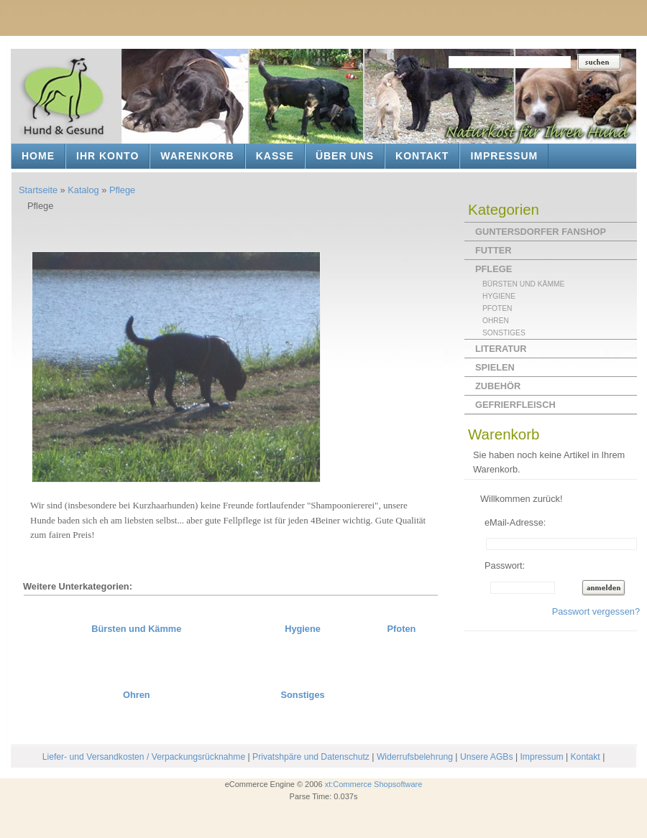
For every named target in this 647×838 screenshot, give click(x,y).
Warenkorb (197, 156)
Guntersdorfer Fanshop (540, 231)
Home (38, 156)
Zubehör (497, 386)
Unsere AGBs (486, 757)
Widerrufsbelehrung (415, 757)
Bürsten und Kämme (136, 628)
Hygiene (303, 628)
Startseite (38, 190)
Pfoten (401, 628)
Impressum (504, 156)
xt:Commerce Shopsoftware (374, 784)
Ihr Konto (107, 156)
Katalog (83, 190)
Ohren (136, 694)
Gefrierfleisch (515, 404)
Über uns (345, 156)
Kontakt (422, 156)
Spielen (495, 367)
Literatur (501, 348)
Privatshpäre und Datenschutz (311, 757)
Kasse (275, 156)
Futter (493, 250)
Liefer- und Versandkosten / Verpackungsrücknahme (143, 757)
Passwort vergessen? (596, 611)
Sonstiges (302, 694)
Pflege (122, 190)
